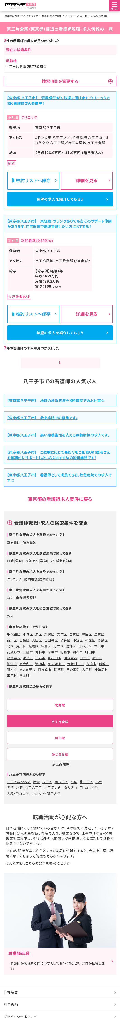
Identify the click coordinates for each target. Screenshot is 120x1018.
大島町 (87, 676)
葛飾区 (71, 653)
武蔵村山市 (75, 670)
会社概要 (11, 999)
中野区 (78, 647)
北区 (10, 653)
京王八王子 (33, 794)
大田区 (37, 647)
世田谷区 (51, 647)
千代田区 (14, 641)
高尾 (74, 788)
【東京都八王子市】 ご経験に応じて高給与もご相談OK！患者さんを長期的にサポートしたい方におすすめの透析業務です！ (58, 461)
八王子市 (82, 15)
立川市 (99, 653)
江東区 (99, 641)
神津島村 (101, 676)
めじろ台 (91, 794)
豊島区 (103, 647)
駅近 (10, 604)
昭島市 (65, 659)
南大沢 (69, 794)
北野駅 (60, 712)
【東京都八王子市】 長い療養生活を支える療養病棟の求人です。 (58, 441)
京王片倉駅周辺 (99, 15)
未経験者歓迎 (26, 604)
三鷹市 (28, 659)
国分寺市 (70, 664)
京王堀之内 (52, 794)
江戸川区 (85, 653)
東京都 (69, 15)
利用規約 (11, 1011)
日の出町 (73, 676)
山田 (79, 794)
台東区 (74, 641)
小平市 (28, 664)
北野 (19, 794)
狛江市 (12, 670)
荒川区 (21, 653)
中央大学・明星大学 (45, 800)
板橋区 (33, 653)
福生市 (97, 664)
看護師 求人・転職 (51, 15)
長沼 (10, 794)
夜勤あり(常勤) (37, 567)
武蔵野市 (14, 659)
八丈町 (24, 682)
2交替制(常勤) (61, 567)
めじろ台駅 (60, 761)
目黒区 (24, 647)
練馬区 (46, 653)
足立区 (59, 653)
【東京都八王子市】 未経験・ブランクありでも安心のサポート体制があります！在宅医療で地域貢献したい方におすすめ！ (59, 227)
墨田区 (87, 641)
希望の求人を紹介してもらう (60, 201)
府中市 (53, 659)
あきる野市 (27, 676)
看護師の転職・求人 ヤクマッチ (21, 15)
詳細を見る (87, 180)
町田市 (90, 659)
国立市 (85, 664)
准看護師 (29, 549)
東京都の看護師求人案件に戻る (60, 506)
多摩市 (91, 670)
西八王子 (61, 788)
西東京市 (45, 676)
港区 (38, 641)
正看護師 (14, 549)
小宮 (98, 788)
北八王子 (86, 788)
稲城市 (104, 670)
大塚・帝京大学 (18, 800)
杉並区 (90, 647)
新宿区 (49, 641)
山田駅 (60, 744)
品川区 (12, 647)
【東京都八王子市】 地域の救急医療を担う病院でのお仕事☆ (56, 407)
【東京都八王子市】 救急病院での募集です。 (42, 424)
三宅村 (12, 682)
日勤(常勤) (15, 567)
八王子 (47, 788)
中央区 (28, 641)
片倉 (36, 788)
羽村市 (12, 676)
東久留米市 (56, 670)
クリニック (14, 586)
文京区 (62, 641)
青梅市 (40, 659)
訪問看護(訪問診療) (39, 586)
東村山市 (54, 664)
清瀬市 (40, 670)
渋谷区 (65, 647)
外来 (10, 622)
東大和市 (26, 670)
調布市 (78, 659)
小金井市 (14, 664)
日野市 (40, 664)
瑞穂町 (59, 676)
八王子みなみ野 (19, 788)
